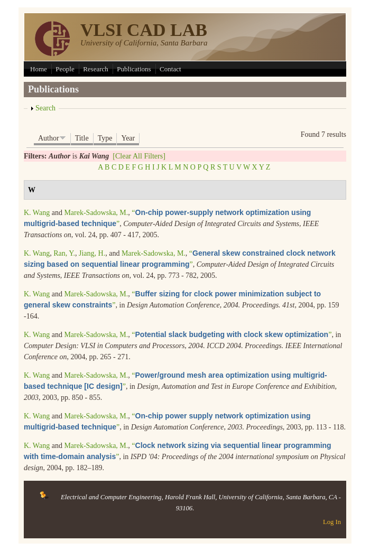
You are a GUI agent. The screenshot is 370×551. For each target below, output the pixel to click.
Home (38, 69)
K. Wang (37, 213)
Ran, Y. (64, 253)
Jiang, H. (92, 253)
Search (45, 108)
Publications (134, 69)
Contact (170, 69)
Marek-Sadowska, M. (96, 213)
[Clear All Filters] (139, 156)
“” (231, 335)
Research (95, 69)
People (65, 69)
